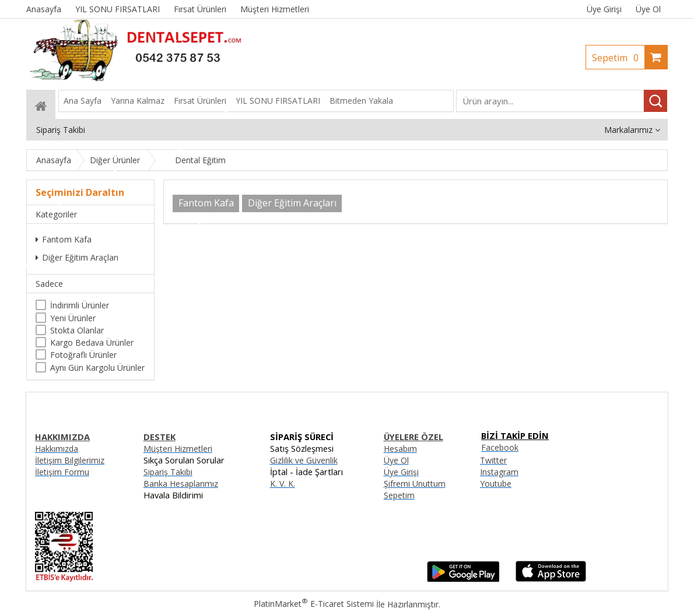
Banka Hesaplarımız (180, 483)
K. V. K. (282, 483)
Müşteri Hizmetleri (177, 448)
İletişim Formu (62, 471)
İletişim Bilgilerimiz (69, 460)
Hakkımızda (56, 448)
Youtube (495, 483)
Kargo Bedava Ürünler (92, 342)
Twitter (493, 460)
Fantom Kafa (64, 239)
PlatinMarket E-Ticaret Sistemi (314, 603)
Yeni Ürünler (73, 318)
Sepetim (618, 57)
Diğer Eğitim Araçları (77, 257)
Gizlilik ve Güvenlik (304, 460)
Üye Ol (648, 9)
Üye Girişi (604, 9)
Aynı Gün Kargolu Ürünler (97, 367)
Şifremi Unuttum (415, 483)
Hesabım (400, 448)
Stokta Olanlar (77, 330)
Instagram (499, 471)
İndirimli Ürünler (79, 305)
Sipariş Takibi (167, 471)
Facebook (499, 447)
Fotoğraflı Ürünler (83, 354)
